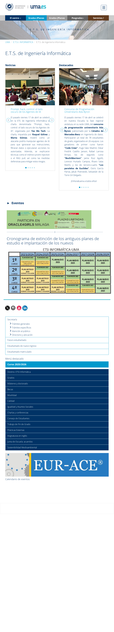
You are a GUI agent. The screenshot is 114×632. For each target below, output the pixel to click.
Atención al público (19, 331)
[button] (9, 119)
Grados (10, 377)
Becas (10, 389)
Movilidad (12, 395)
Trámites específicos (20, 327)
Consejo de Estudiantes (18, 418)
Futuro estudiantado (16, 340)
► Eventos (15, 203)
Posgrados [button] (78, 18)
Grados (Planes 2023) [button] (57, 19)
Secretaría (12, 319)
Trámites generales (19, 323)
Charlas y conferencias (17, 412)
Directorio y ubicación (21, 334)
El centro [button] (15, 18)
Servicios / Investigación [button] (98, 19)
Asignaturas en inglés (17, 435)
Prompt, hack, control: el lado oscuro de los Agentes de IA (27, 110)
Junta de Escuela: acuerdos (20, 441)
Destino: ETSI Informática (19, 371)
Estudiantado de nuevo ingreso (21, 345)
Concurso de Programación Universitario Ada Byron (79, 110)
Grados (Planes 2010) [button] (36, 19)
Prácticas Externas (15, 430)
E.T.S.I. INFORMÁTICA (23, 42)
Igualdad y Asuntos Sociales (20, 406)
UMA (7, 42)
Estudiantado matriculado (19, 351)
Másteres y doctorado (17, 383)
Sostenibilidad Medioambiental (22, 447)
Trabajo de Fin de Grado (18, 424)
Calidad (11, 400)
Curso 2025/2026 (16, 364)
